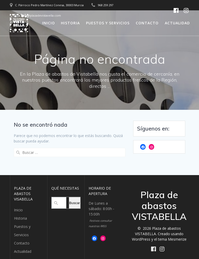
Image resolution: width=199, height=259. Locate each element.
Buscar (74, 196)
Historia (70, 22)
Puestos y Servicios (108, 22)
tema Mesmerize (172, 232)
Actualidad (177, 22)
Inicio (48, 22)
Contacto (147, 22)
